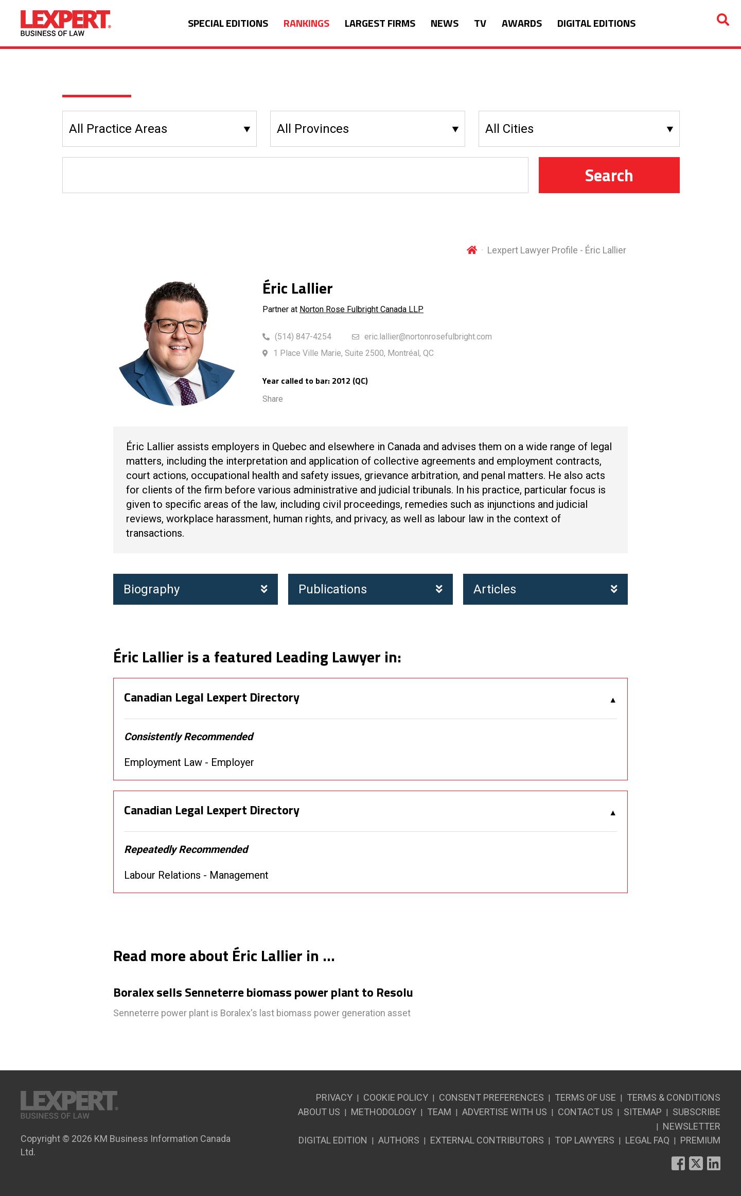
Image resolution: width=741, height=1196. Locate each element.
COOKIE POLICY (395, 1097)
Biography (195, 589)
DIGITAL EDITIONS (596, 23)
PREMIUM (700, 1140)
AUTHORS (398, 1140)
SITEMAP (643, 1111)
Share (272, 399)
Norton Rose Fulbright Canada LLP (361, 309)
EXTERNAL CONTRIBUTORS (487, 1140)
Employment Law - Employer (189, 762)
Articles (545, 589)
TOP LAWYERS (584, 1140)
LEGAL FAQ (647, 1140)
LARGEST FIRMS (380, 23)
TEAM (439, 1111)
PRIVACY (334, 1097)
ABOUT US (319, 1111)
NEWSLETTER (691, 1126)
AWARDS (522, 23)
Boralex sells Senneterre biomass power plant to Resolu (263, 992)
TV (480, 23)
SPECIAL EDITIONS (228, 23)
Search (609, 175)
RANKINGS (306, 23)
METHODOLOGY (383, 1111)
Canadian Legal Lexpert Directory (211, 697)
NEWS (444, 23)
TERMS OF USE (585, 1097)
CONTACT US (585, 1111)
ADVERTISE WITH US (504, 1111)
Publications (370, 589)
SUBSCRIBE (696, 1111)
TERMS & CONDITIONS (673, 1097)
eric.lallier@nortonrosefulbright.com (428, 336)
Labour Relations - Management (196, 875)
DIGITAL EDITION (332, 1140)
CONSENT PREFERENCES (491, 1097)
